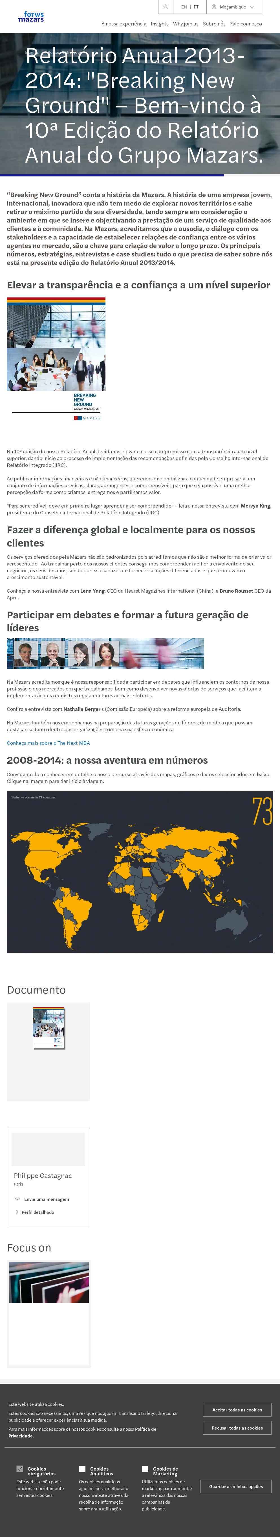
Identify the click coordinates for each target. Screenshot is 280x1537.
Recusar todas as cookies (237, 1427)
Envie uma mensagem (41, 1209)
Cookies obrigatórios (42, 1471)
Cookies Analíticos (101, 1471)
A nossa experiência (124, 23)
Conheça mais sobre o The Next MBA (47, 742)
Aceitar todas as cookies (237, 1409)
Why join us (186, 23)
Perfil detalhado (34, 1221)
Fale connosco (246, 23)
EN (184, 6)
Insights (160, 23)
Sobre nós (214, 23)
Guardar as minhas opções (236, 1486)
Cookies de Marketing (165, 1471)
